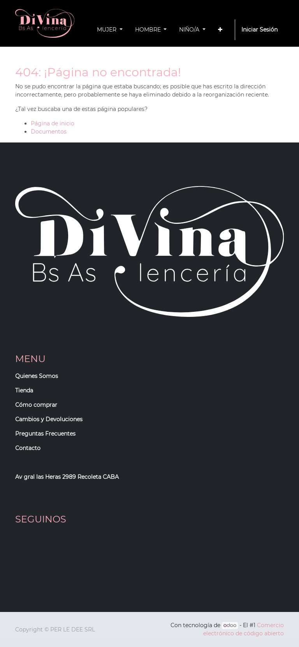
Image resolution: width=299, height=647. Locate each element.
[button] (220, 30)
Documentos (49, 131)
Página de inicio (52, 123)
